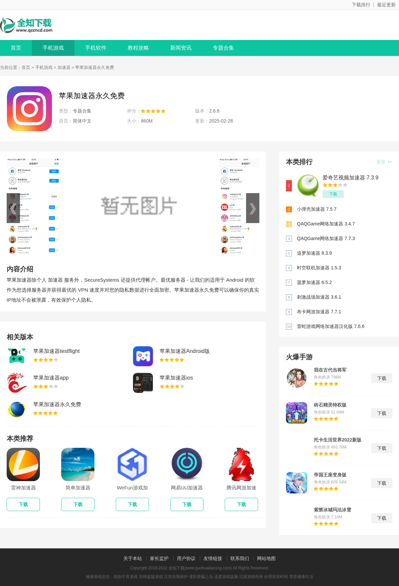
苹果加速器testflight (56, 351)
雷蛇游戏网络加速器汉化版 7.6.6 (330, 326)
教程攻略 (138, 48)
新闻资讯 (181, 48)
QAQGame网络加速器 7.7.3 (326, 238)
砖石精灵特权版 (330, 405)
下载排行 (361, 4)
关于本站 (132, 558)
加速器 (64, 67)
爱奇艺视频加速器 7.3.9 (350, 177)
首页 (16, 48)
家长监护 (159, 558)
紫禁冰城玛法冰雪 (332, 509)
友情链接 (212, 558)
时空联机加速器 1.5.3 (319, 267)
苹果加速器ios (176, 378)
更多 (383, 161)
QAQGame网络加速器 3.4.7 (326, 223)
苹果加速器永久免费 (57, 404)
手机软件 (95, 48)
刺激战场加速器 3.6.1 (319, 297)
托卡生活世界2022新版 (337, 439)
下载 (333, 194)
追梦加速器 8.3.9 (314, 253)
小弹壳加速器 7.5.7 (316, 209)
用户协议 (186, 558)
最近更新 (386, 4)
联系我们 (239, 558)
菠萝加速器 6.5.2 (314, 282)
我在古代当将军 (330, 370)
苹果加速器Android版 (185, 351)
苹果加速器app (51, 378)
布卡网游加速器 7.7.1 (319, 311)
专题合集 (223, 48)
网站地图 (266, 558)
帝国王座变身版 (330, 474)
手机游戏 (53, 48)
